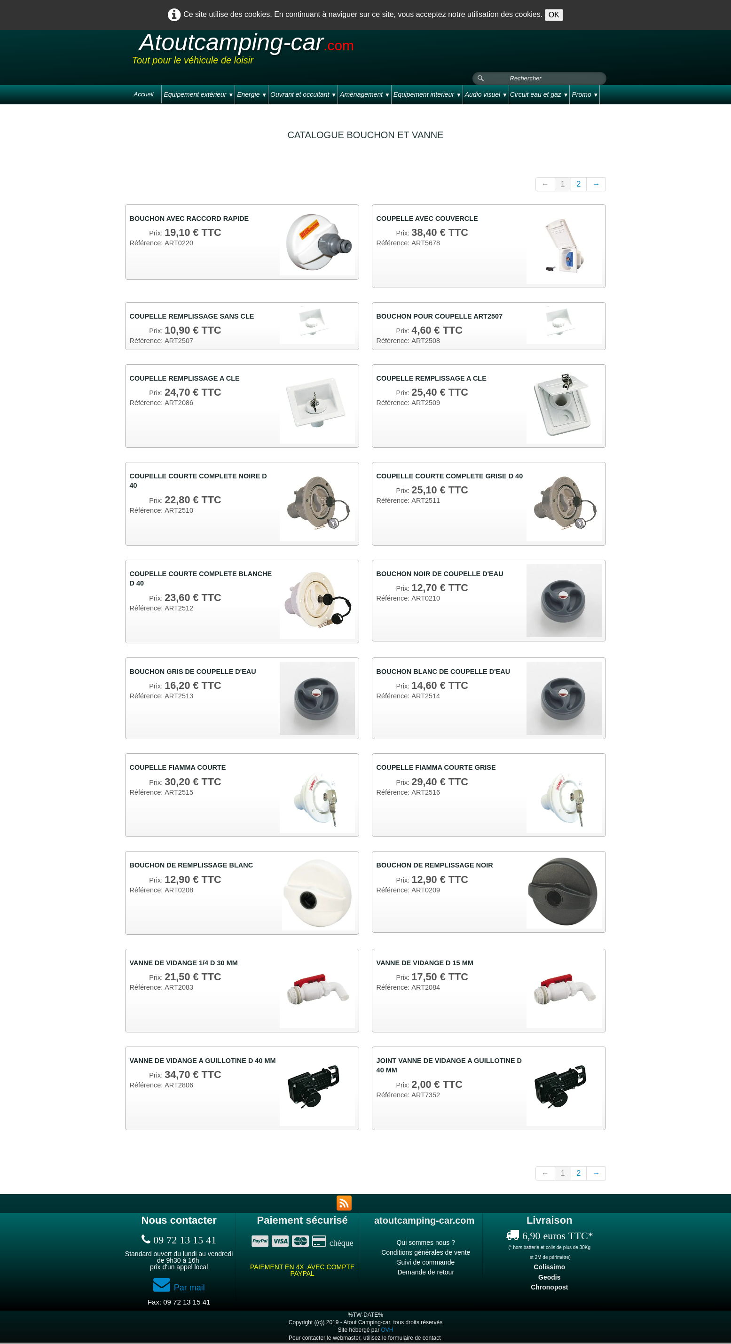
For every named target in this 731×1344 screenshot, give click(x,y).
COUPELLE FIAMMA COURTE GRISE (443, 770)
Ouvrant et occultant (303, 94)
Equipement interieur (427, 94)
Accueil (144, 94)
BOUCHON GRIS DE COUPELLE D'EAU (200, 673)
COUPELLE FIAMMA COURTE (183, 770)
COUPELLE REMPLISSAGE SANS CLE (198, 316)
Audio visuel (486, 94)
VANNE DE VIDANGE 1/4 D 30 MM (190, 965)
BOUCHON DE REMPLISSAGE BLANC (198, 867)
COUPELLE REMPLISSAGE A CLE (191, 380)
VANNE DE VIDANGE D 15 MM (430, 965)
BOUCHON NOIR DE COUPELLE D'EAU (447, 575)
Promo (585, 94)
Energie (252, 94)
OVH (387, 1331)
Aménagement (365, 94)
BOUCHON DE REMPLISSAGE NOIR (441, 867)
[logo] (310, 51)
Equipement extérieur (199, 94)
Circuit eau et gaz (539, 94)
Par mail (179, 1289)
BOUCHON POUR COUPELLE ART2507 (446, 316)
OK (554, 15)
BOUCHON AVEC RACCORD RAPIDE (196, 219)
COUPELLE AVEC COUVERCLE (433, 219)
